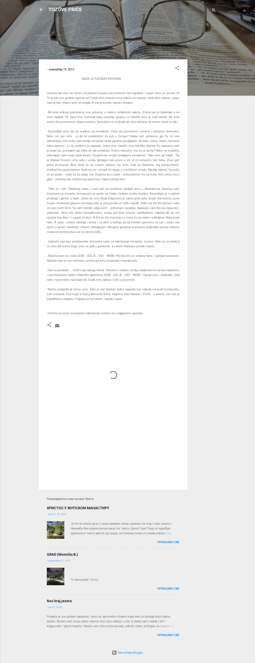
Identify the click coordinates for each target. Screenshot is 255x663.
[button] (177, 68)
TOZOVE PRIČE (65, 9)
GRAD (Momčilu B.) (62, 554)
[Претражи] (213, 11)
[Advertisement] (203, 119)
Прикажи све (168, 542)
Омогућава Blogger (127, 652)
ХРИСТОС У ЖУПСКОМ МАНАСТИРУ (78, 508)
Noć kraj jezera (59, 601)
